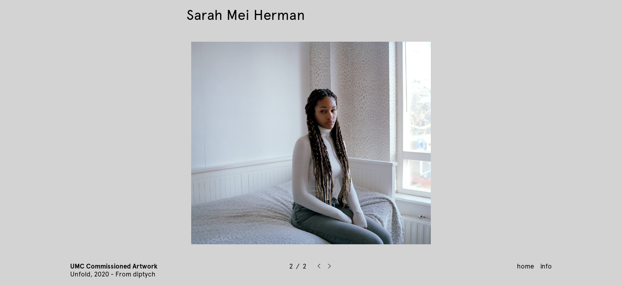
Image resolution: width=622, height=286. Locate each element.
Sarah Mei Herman (245, 15)
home (525, 266)
